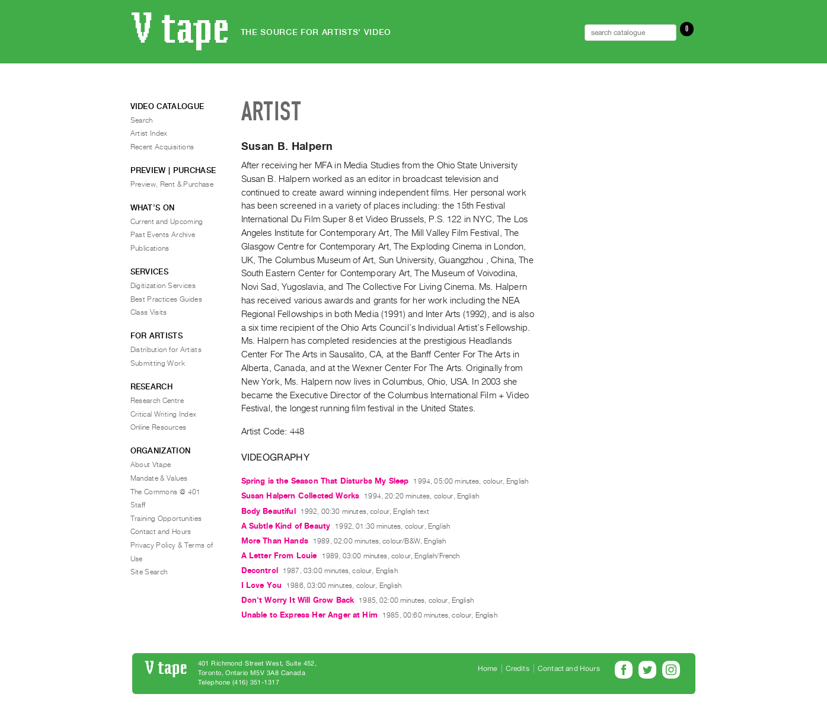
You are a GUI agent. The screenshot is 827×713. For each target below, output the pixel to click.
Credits (517, 668)
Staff (138, 505)
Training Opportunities (166, 518)
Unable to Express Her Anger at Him (309, 614)
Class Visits (148, 312)
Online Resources (158, 427)
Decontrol (259, 570)
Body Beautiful (268, 511)
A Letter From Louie (279, 555)
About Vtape (150, 465)
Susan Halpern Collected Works (300, 495)
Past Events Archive (163, 235)
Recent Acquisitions (162, 147)
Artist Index (149, 133)
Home (487, 668)
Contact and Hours (160, 531)
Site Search (149, 572)
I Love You (261, 585)
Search (141, 120)
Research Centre (157, 401)
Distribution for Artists (166, 350)
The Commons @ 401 (165, 492)
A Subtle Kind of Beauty (286, 526)
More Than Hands (274, 540)
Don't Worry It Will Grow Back (298, 600)
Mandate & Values (159, 478)
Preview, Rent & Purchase (172, 184)
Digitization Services (163, 286)
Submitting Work (157, 363)
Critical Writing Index (163, 414)
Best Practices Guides (166, 299)
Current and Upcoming (166, 222)
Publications (150, 248)
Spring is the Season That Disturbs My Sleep (325, 481)
